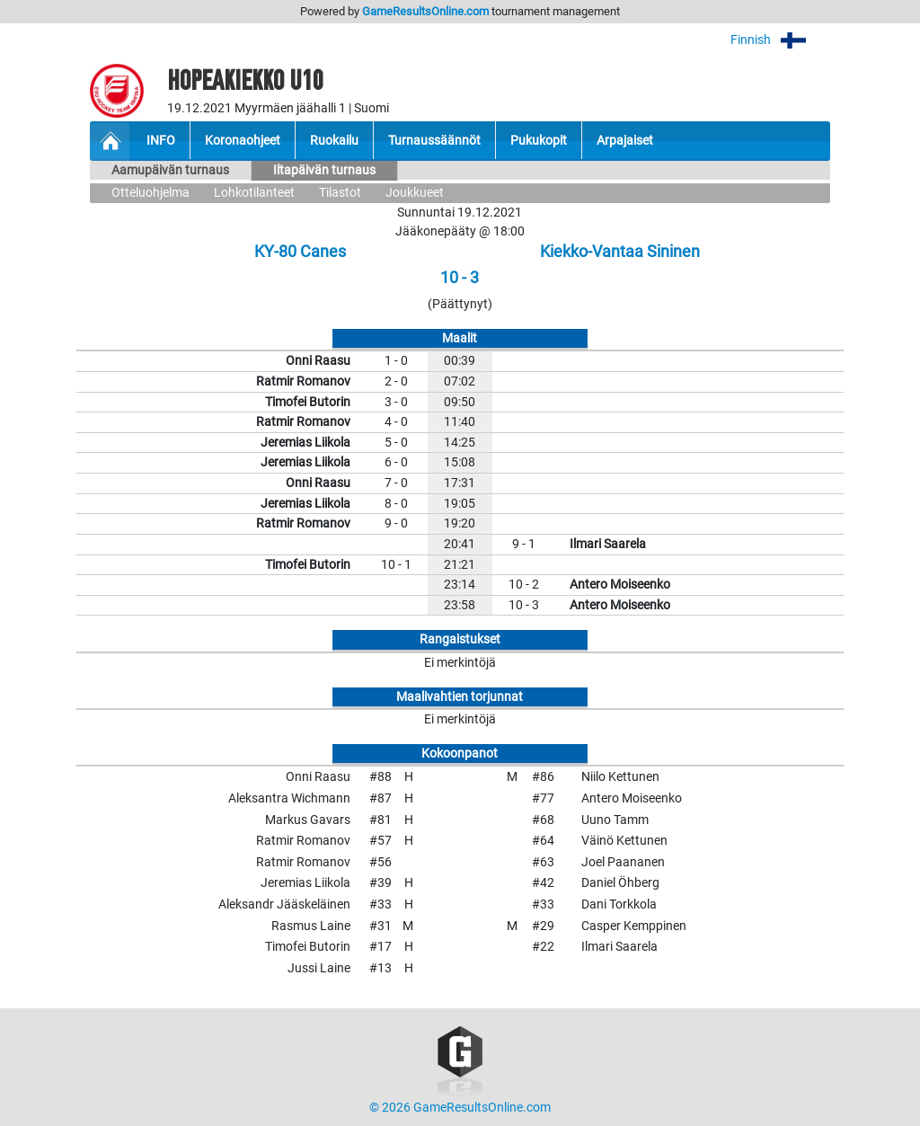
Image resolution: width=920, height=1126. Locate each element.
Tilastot (340, 192)
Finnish (780, 40)
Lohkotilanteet (254, 192)
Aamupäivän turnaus (170, 170)
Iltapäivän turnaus (324, 170)
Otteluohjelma (150, 192)
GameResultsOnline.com (425, 11)
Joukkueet (414, 192)
